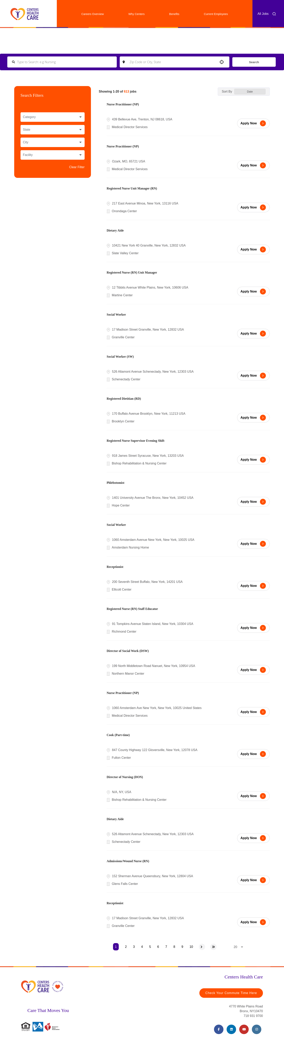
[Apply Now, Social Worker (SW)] (253, 376)
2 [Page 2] (126, 946)
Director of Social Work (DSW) (128, 651)
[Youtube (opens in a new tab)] (244, 1029)
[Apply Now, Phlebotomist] (253, 502)
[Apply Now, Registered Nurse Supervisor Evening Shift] (253, 460)
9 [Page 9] (182, 946)
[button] (221, 62)
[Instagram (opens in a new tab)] (256, 1029)
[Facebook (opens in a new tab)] (218, 1029)
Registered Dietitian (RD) (124, 398)
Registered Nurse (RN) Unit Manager (132, 272)
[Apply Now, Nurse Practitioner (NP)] (253, 123)
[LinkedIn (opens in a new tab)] (231, 1029)
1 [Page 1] (116, 946)
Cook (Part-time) (118, 735)
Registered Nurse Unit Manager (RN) (132, 188)
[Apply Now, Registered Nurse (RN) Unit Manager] (253, 291)
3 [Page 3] (134, 946)
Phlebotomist (115, 482)
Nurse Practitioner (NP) (123, 104)
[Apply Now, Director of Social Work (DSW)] (253, 670)
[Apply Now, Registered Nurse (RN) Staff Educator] (253, 628)
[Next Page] (202, 947)
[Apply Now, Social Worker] (253, 334)
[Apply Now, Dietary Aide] (253, 249)
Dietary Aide (115, 230)
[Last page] (213, 947)
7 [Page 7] (166, 946)
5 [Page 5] (150, 946)
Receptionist (115, 566)
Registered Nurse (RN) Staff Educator (132, 609)
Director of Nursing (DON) (125, 777)
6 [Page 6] (158, 946)
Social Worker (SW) (120, 356)
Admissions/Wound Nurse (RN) (128, 861)
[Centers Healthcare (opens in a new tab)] (24, 14)
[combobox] (174, 62)
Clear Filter (77, 167)
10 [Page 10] (191, 946)
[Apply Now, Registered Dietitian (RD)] (253, 418)
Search (253, 62)
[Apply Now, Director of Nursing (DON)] (253, 796)
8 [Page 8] (174, 946)
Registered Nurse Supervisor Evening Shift (135, 440)
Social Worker (116, 314)
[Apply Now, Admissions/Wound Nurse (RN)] (253, 880)
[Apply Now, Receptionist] (253, 586)
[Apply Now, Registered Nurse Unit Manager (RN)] (253, 207)
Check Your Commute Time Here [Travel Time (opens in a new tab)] (231, 993)
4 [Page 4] (142, 946)
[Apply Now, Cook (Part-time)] (253, 754)
